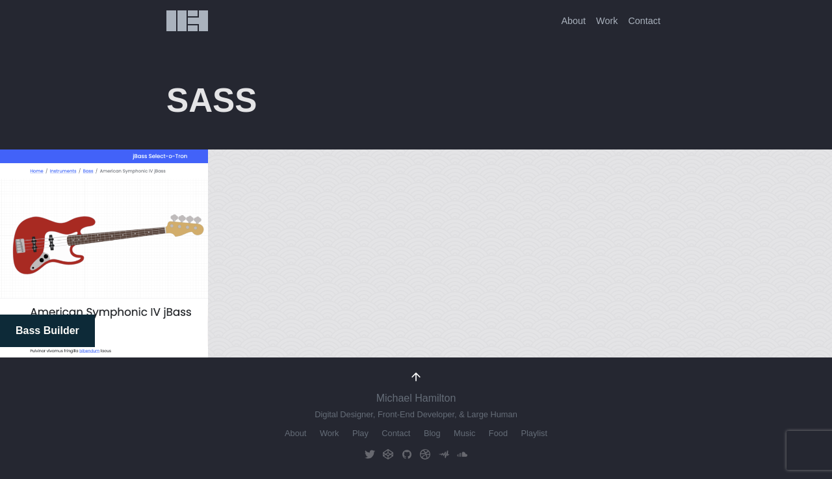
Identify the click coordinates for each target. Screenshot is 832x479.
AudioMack (444, 454)
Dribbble (425, 454)
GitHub (407, 454)
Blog (432, 433)
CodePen (388, 454)
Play (360, 433)
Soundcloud (462, 454)
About (573, 21)
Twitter (370, 454)
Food (498, 433)
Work (607, 21)
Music (464, 433)
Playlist (534, 433)
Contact (644, 21)
